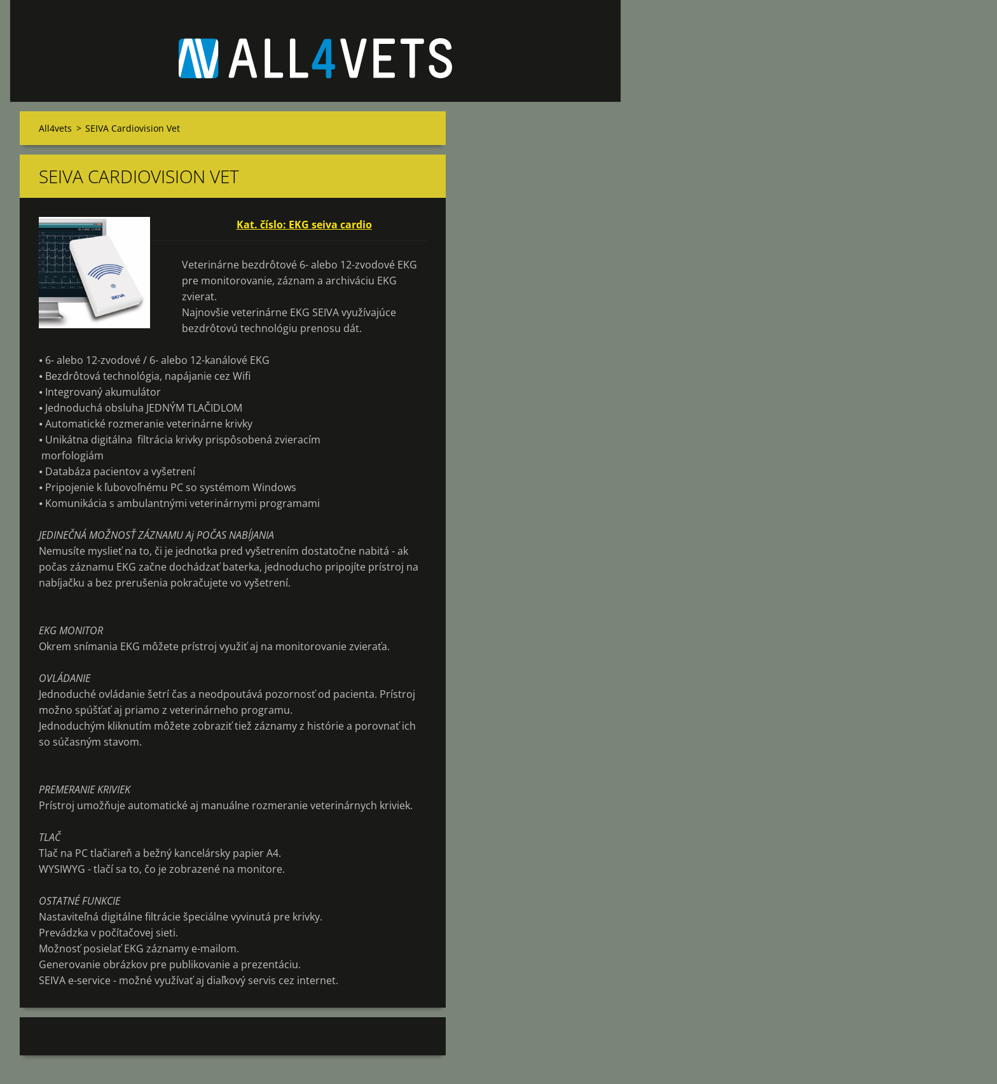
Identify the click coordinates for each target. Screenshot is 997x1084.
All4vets (55, 128)
